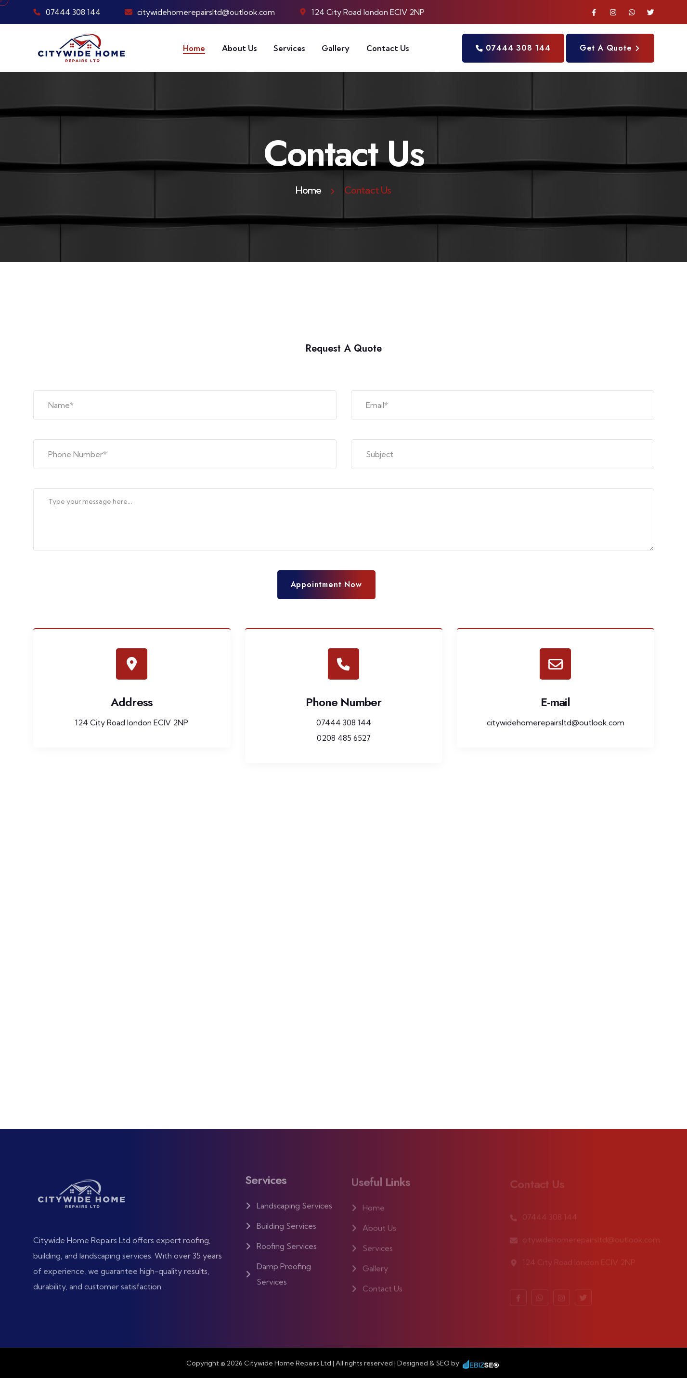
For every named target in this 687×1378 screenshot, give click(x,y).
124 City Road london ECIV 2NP (131, 722)
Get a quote (610, 47)
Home (194, 48)
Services (289, 48)
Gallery (336, 48)
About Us (239, 48)
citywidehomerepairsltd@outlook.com (206, 12)
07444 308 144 (73, 12)
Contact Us (387, 48)
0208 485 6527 (344, 738)
